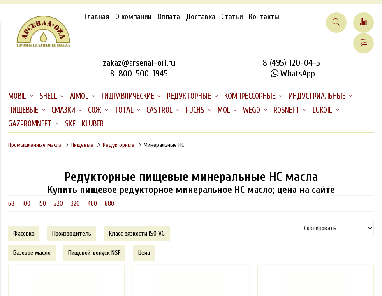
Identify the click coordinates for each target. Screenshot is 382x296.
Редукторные (118, 144)
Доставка (200, 16)
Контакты (264, 16)
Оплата (168, 16)
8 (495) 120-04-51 (293, 63)
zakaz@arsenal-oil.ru (139, 63)
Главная (96, 16)
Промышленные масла (35, 144)
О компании (133, 16)
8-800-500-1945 (139, 73)
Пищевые (82, 144)
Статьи (232, 16)
